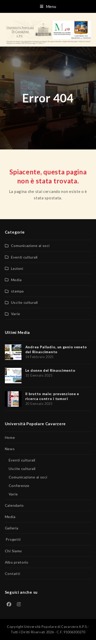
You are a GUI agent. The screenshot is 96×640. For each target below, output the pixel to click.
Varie (15, 314)
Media (16, 280)
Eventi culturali (24, 257)
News (10, 449)
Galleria (11, 528)
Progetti (13, 539)
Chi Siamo (13, 551)
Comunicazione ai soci (30, 245)
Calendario (14, 505)
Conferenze (19, 485)
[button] (48, 6)
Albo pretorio (16, 562)
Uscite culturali (24, 302)
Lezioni (17, 268)
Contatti (12, 573)
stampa (17, 291)
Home (10, 437)
